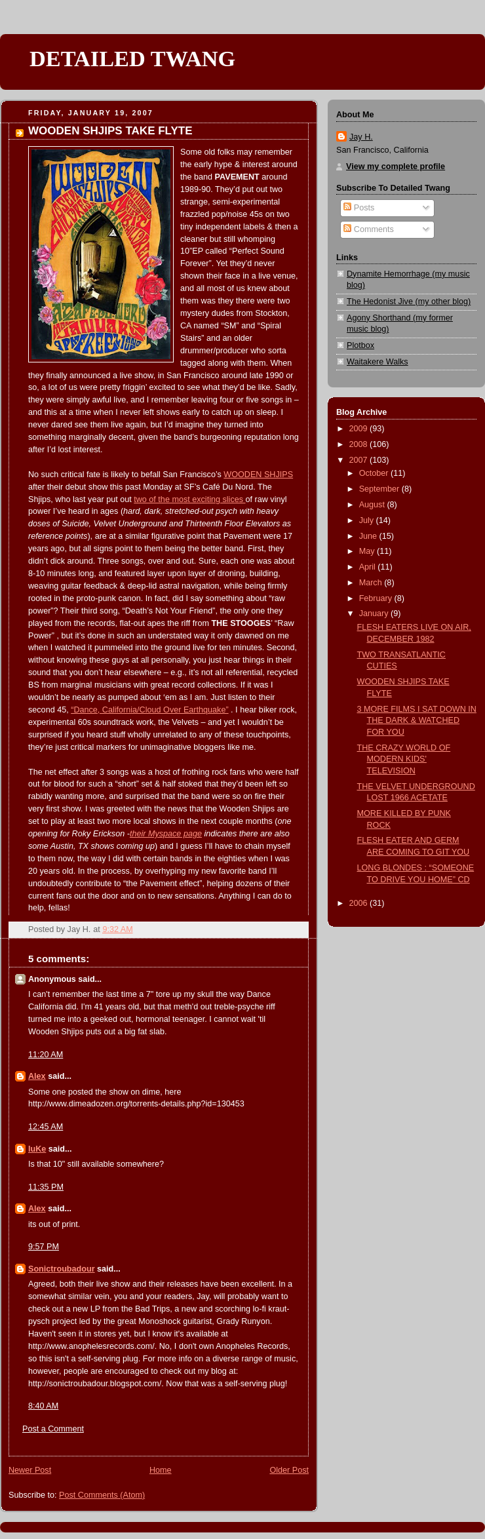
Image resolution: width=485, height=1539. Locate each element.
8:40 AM (43, 1406)
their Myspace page (166, 833)
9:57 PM (43, 1246)
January (375, 613)
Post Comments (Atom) (102, 1495)
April (368, 567)
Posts (358, 207)
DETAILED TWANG (132, 58)
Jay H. (361, 137)
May (368, 551)
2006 (359, 903)
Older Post (289, 1470)
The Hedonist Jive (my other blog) (409, 301)
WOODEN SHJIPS (258, 474)
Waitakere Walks (377, 361)
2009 (359, 428)
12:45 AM (45, 1126)
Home (160, 1470)
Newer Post (30, 1470)
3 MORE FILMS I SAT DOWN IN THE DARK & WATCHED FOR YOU (416, 721)
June (369, 536)
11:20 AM (45, 1054)
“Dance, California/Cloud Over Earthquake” (149, 709)
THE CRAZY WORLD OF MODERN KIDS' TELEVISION (404, 759)
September (380, 489)
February (377, 598)
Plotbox (360, 345)
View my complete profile (395, 166)
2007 (359, 460)
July (367, 520)
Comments (368, 229)
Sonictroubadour (61, 1269)
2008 (359, 444)
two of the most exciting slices (189, 499)
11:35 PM (46, 1187)
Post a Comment (53, 1428)
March (372, 582)
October (375, 473)
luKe (37, 1149)
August (373, 504)
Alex (37, 1076)
